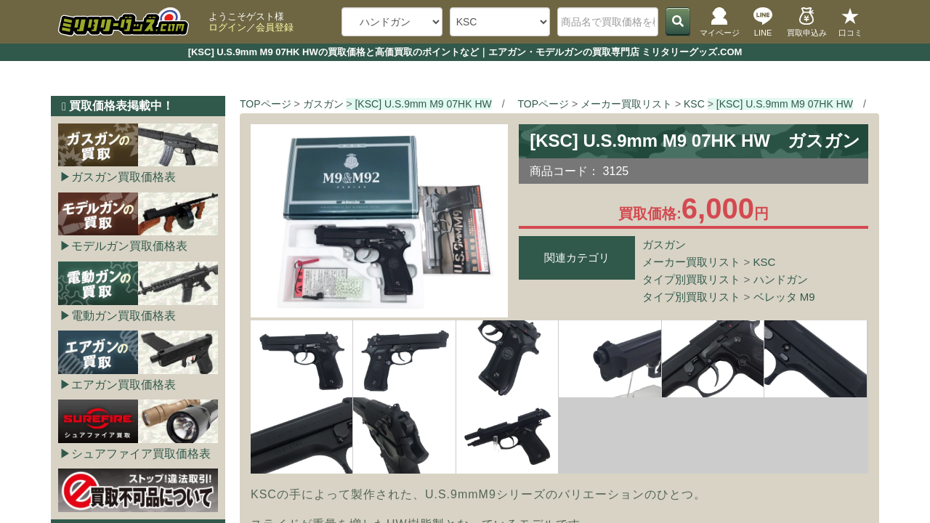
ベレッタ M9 (784, 297)
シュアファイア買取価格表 (141, 453)
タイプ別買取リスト (691, 279)
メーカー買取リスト (691, 262)
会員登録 (275, 27)
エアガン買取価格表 (123, 384)
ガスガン (664, 244)
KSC (764, 262)
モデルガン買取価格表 (129, 246)
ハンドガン (780, 279)
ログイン (227, 27)
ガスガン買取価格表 (123, 177)
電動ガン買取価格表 (123, 315)
